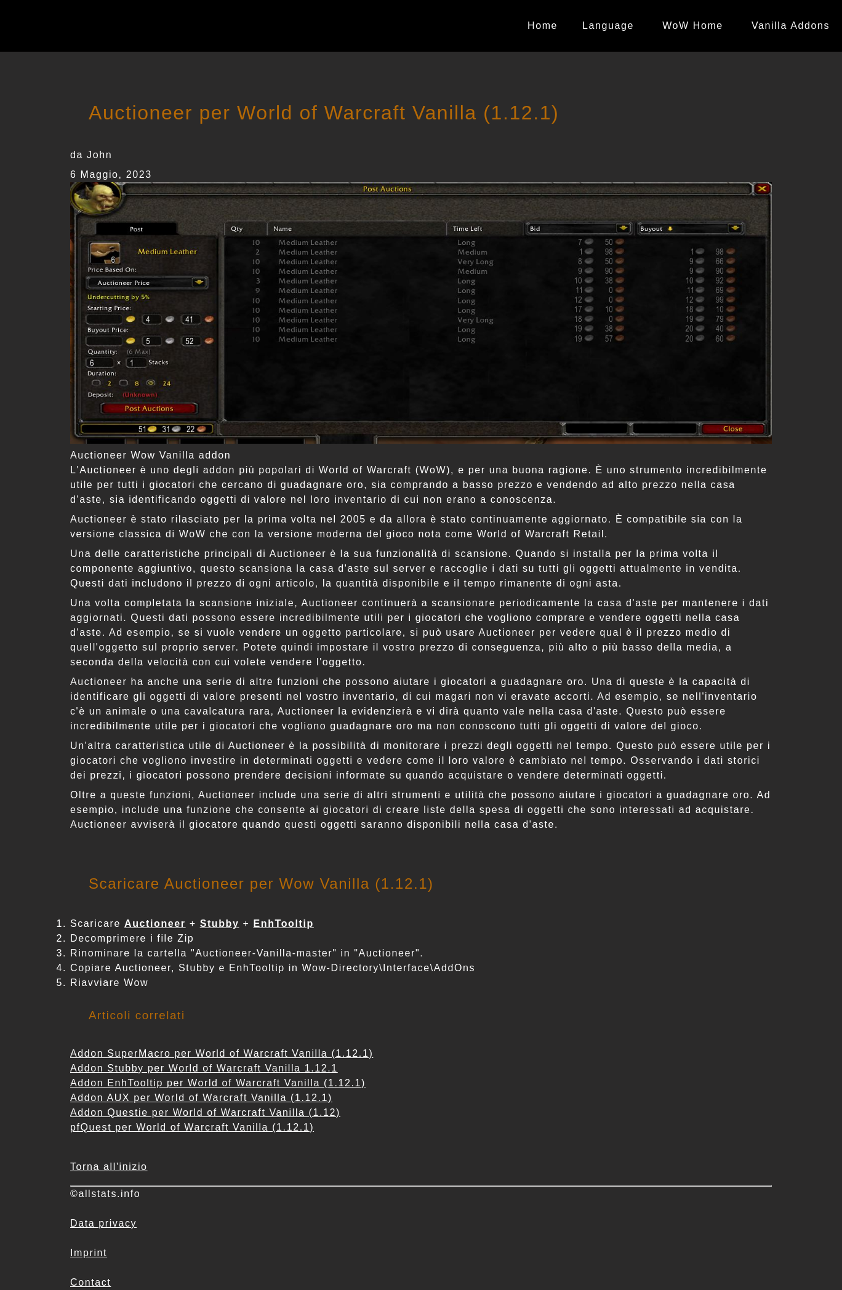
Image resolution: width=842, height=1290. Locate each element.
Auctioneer (155, 923)
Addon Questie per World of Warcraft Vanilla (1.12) (205, 1112)
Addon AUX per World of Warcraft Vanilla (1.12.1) (201, 1097)
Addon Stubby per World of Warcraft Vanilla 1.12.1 (204, 1068)
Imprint (88, 1253)
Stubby (219, 923)
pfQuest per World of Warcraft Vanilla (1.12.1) (192, 1127)
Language (608, 25)
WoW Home (692, 25)
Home (542, 25)
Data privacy (103, 1223)
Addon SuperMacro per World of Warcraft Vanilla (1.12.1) (221, 1053)
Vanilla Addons (791, 25)
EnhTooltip (284, 923)
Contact (90, 1282)
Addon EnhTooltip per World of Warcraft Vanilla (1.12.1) (218, 1083)
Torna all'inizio (109, 1166)
